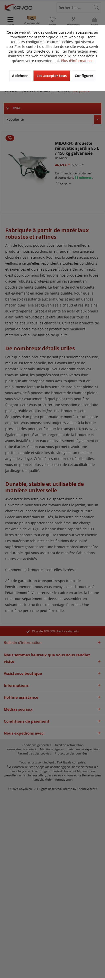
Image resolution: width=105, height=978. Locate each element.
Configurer (84, 75)
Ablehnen (20, 75)
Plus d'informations (77, 60)
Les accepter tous (51, 75)
